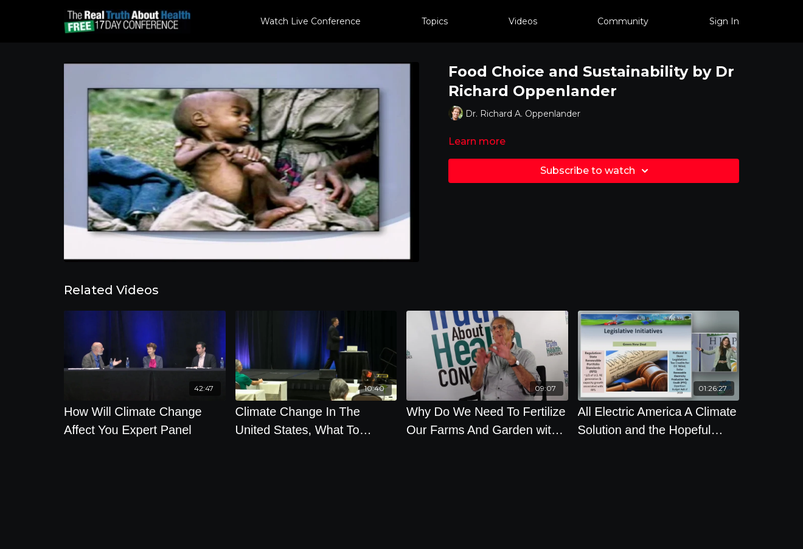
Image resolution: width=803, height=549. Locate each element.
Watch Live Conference (310, 21)
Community (622, 21)
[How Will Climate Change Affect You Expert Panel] (145, 420)
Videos (523, 21)
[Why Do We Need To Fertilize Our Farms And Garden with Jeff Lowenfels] (487, 420)
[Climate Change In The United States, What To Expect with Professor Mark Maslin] (316, 420)
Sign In (724, 21)
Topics (435, 21)
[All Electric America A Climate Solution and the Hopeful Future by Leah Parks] (659, 420)
